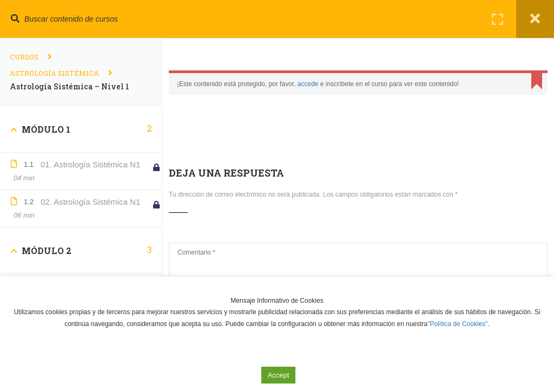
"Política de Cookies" (457, 324)
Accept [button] (278, 375)
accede (308, 84)
